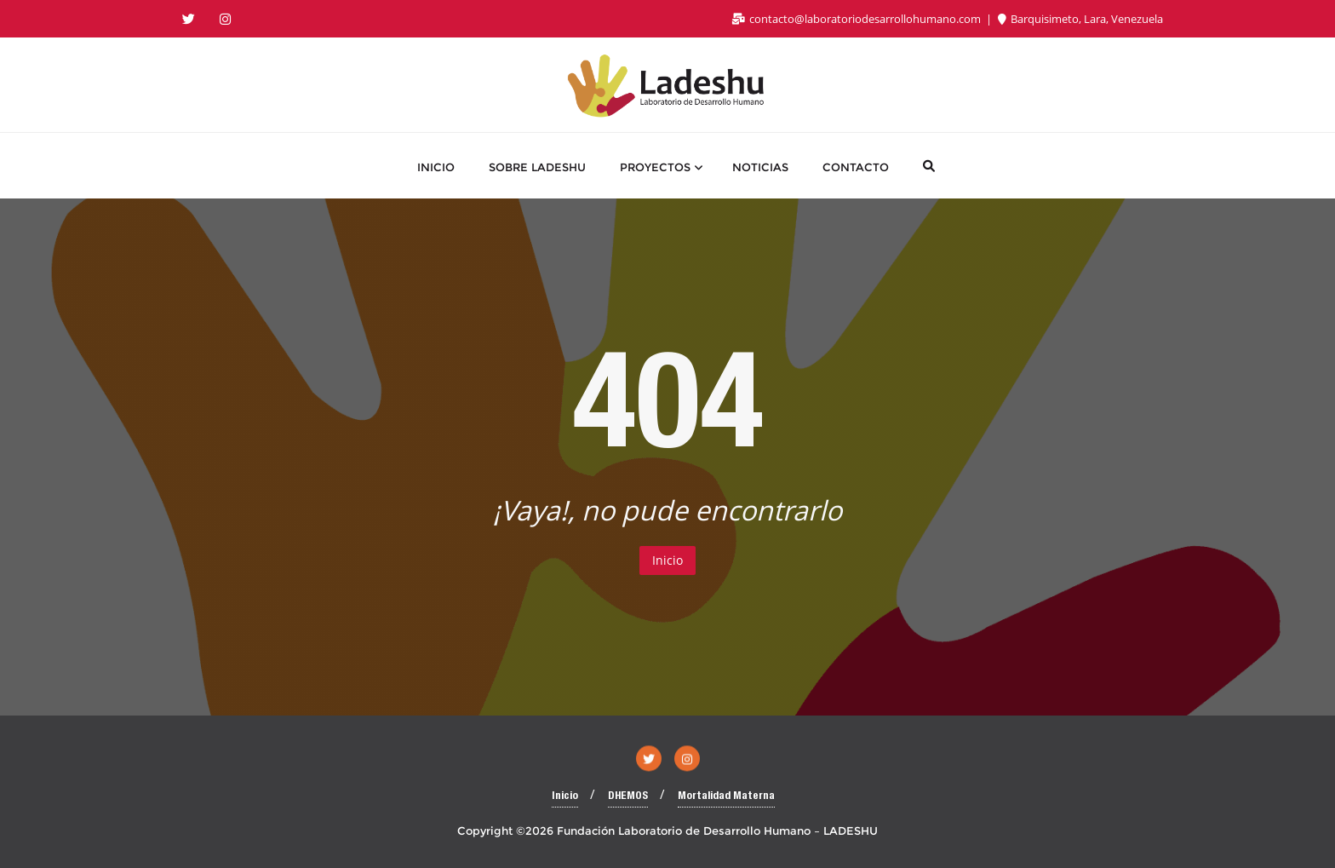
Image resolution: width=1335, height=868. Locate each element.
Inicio (667, 560)
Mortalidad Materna (726, 796)
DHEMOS (628, 796)
